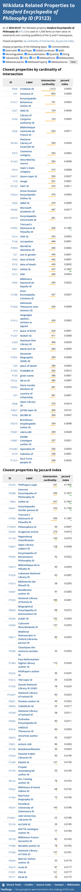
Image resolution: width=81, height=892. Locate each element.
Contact (59, 884)
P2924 (14, 194)
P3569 (12, 625)
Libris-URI (26, 432)
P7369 (12, 852)
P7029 (12, 600)
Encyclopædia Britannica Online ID (28, 102)
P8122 (12, 780)
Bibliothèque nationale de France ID (27, 131)
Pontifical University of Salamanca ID (26, 807)
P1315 (14, 460)
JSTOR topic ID (28, 410)
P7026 (12, 575)
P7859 (14, 248)
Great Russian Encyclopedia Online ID (28, 194)
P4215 (12, 867)
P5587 (14, 432)
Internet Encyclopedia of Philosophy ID (27, 493)
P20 (15, 365)
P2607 (12, 591)
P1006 (14, 306)
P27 (15, 395)
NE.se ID (25, 380)
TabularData (12, 57)
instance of (26, 93)
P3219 (14, 218)
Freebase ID (27, 88)
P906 (14, 415)
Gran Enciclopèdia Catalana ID (27, 294)
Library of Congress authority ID (27, 119)
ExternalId (11, 50)
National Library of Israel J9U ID (27, 143)
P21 (15, 254)
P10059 (11, 526)
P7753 (12, 770)
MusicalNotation (36, 54)
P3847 (12, 546)
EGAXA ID (23, 762)
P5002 (12, 721)
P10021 (11, 817)
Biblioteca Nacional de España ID (27, 282)
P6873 (12, 737)
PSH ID (22, 872)
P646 (14, 88)
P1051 (12, 872)
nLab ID (22, 867)
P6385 (12, 531)
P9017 (12, 637)
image (23, 181)
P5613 (12, 567)
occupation (26, 241)
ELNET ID (23, 618)
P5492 (12, 831)
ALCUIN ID (24, 824)
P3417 (14, 176)
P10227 (11, 694)
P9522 (12, 789)
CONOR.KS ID (26, 706)
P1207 (14, 335)
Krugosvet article (28, 531)
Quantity (54, 54)
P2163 (14, 186)
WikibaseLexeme (15, 62)
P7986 (12, 845)
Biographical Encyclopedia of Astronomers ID (27, 610)
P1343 (14, 161)
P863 (14, 269)
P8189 (14, 143)
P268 (14, 131)
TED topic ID (25, 679)
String (66, 54)
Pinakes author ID (28, 701)
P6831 (12, 701)
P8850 (12, 706)
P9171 (12, 877)
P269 (14, 203)
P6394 (12, 618)
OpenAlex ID (27, 449)
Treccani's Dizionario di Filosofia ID (27, 228)
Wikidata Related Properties (36, 5)
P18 (15, 181)
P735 (14, 375)
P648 (14, 403)
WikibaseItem (66, 57)
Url (34, 57)
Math (61, 50)
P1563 (12, 797)
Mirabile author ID (29, 845)
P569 (14, 259)
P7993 (14, 228)
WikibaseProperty (37, 62)
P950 (14, 282)
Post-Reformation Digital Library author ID (28, 663)
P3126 (12, 824)
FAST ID (24, 186)
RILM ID (22, 877)
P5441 (12, 508)
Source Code (43, 884)
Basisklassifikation (29, 749)
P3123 (22, 31)
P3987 (14, 440)
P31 (15, 93)
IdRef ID (24, 203)
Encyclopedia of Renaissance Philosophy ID (27, 556)
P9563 (12, 556)
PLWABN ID (26, 370)
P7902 (14, 357)
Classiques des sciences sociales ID (28, 651)
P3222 (14, 380)
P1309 (12, 762)
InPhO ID (25, 269)
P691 (14, 349)
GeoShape (26, 50)
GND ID (24, 110)
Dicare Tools (14, 884)
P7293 (14, 370)
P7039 (12, 712)
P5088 (12, 493)
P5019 (14, 423)
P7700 (12, 686)
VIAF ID (24, 236)
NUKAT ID (26, 335)
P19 (15, 330)
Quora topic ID (28, 176)
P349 (14, 342)
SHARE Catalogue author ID (26, 440)
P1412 (14, 320)
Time (25, 57)
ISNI (22, 274)
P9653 (12, 860)
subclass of (26, 453)
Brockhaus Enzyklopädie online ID (28, 423)
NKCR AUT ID (27, 349)
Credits (29, 884)
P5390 (12, 651)
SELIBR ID (25, 415)
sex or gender (28, 254)
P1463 (12, 663)
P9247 (12, 807)
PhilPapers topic (27, 484)
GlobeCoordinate (45, 50)
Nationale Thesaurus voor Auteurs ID (29, 306)
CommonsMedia (60, 46)
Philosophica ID (27, 526)
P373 (14, 153)
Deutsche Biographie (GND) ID (26, 357)
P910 (14, 169)
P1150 (12, 538)
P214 (14, 236)
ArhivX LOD (25, 744)
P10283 (13, 449)
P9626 (12, 610)
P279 (14, 453)
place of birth (28, 330)
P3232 (12, 673)
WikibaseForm (47, 57)
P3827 (14, 410)
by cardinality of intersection (39, 41)
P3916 (12, 729)
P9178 (12, 839)
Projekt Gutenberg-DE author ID (26, 770)
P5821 (12, 744)
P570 (14, 264)
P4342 (14, 387)
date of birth (27, 259)
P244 (14, 119)
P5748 (12, 749)
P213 (14, 274)
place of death (28, 365)
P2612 (12, 679)
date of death (28, 264)
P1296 (14, 294)
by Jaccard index (65, 41)
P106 (14, 241)
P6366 (14, 209)
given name (27, 375)
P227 (14, 110)
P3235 (12, 484)
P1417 (14, 102)
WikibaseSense (59, 62)
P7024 (12, 755)
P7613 (12, 583)
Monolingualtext (14, 54)
